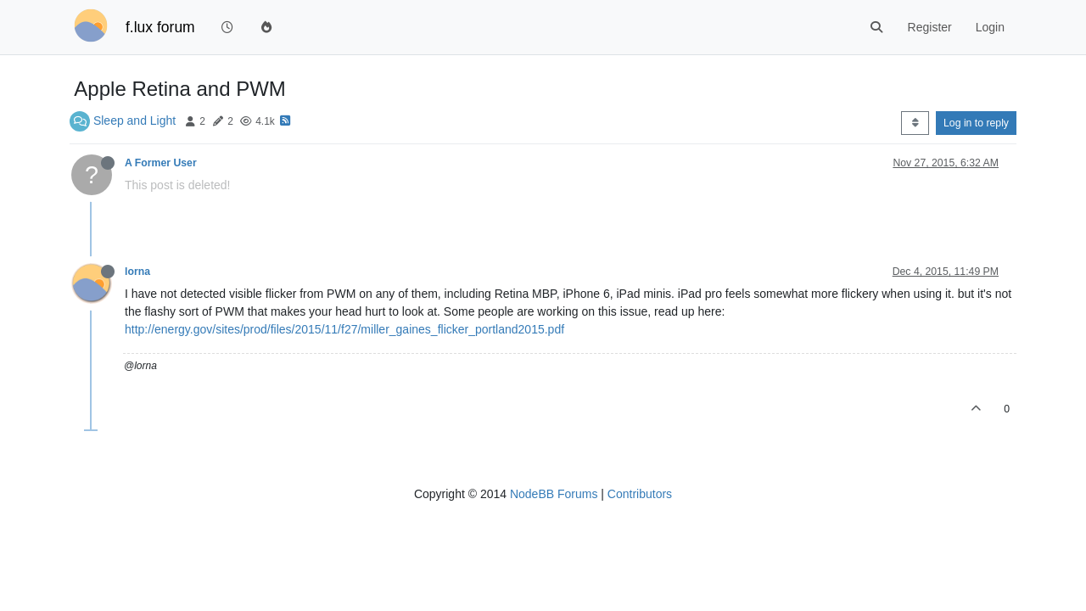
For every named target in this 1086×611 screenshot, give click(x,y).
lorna (137, 271)
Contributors (639, 494)
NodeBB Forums (553, 494)
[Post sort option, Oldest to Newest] (915, 123)
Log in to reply (976, 123)
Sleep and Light (134, 120)
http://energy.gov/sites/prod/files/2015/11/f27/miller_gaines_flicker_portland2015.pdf (344, 329)
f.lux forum (160, 27)
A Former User (161, 163)
